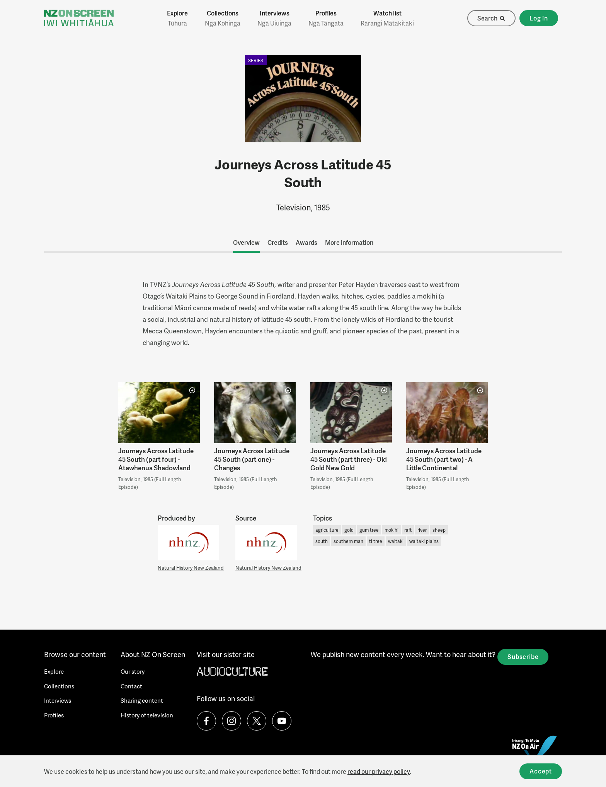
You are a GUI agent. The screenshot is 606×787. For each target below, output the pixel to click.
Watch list (387, 18)
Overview (246, 242)
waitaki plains (424, 541)
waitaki (395, 541)
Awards (306, 242)
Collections (222, 18)
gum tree (369, 530)
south (321, 541)
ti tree (375, 541)
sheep (439, 530)
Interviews (274, 18)
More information (349, 242)
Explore (177, 18)
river (422, 530)
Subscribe (522, 656)
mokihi (391, 530)
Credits (277, 242)
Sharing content (142, 700)
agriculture (327, 530)
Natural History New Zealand (191, 567)
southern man (348, 541)
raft (408, 530)
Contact (131, 686)
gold (349, 530)
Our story (133, 671)
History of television (147, 715)
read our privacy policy (378, 771)
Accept (540, 771)
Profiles (326, 18)
